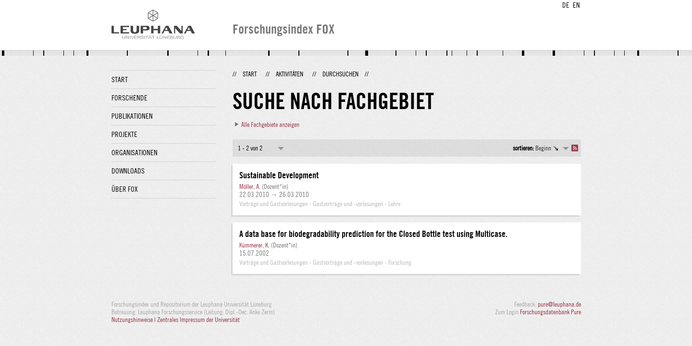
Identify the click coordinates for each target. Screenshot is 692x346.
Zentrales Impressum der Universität (198, 319)
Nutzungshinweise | (134, 319)
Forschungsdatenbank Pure (550, 312)
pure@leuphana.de (559, 304)
